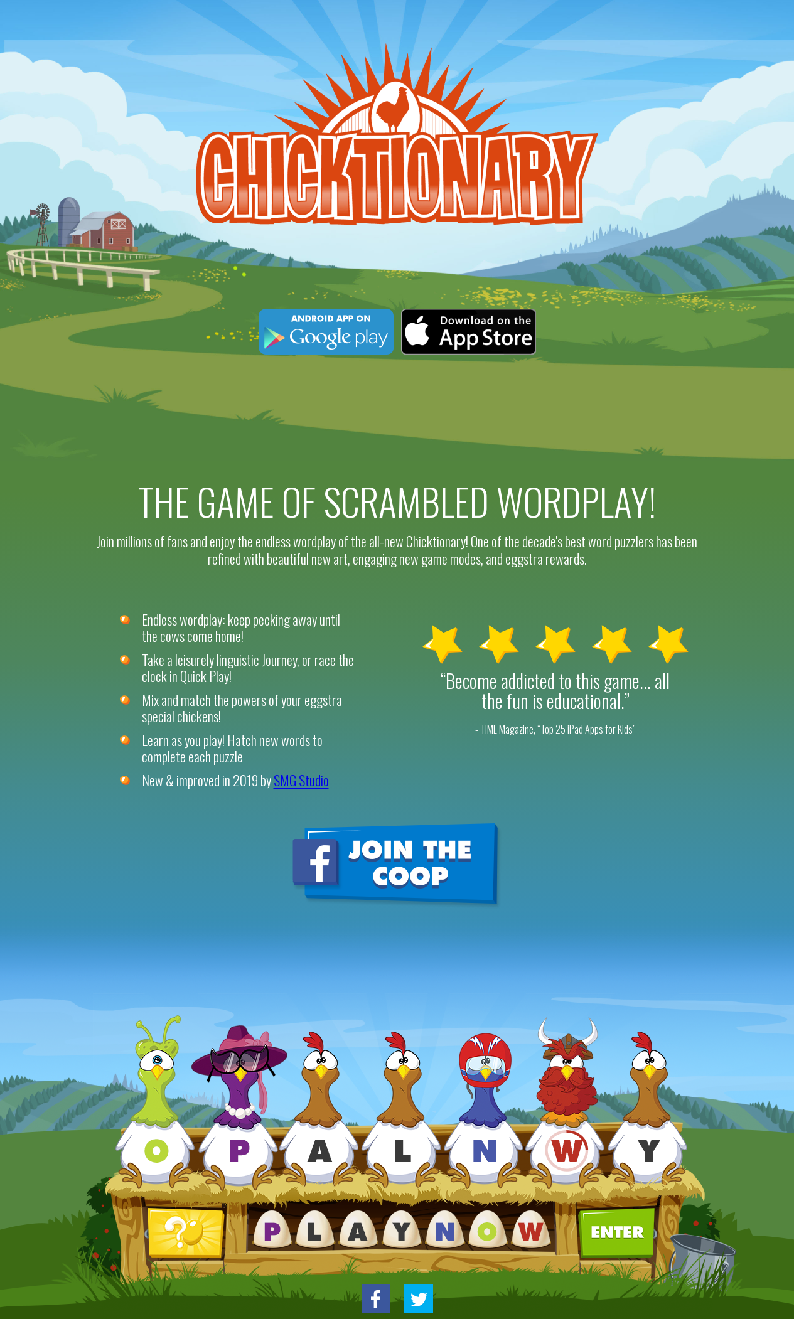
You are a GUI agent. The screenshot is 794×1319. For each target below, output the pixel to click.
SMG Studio (301, 780)
